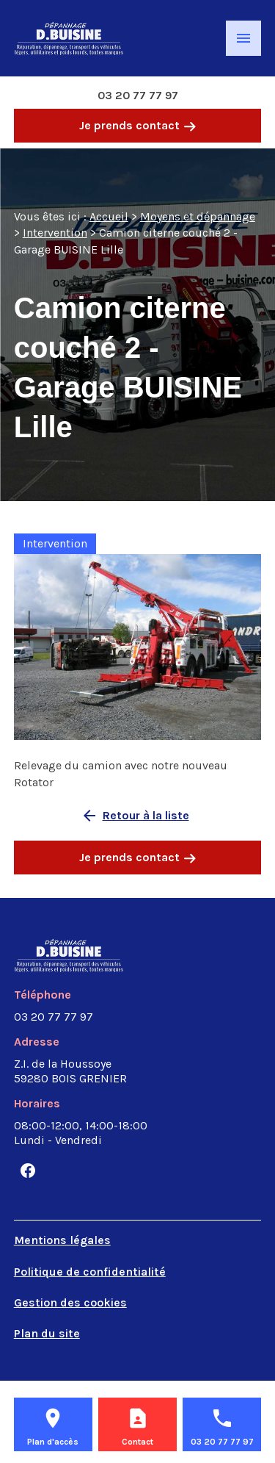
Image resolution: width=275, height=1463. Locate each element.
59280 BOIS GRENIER (70, 1071)
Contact (137, 1442)
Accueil (108, 216)
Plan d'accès (52, 1442)
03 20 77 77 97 (138, 95)
